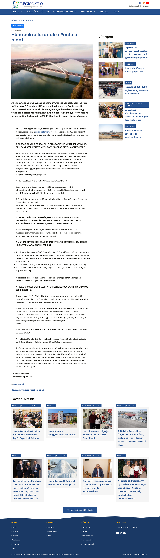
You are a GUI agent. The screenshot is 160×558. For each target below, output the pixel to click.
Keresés (104, 11)
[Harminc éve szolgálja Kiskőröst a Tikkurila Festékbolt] (97, 419)
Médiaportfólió (88, 540)
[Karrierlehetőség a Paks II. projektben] (111, 70)
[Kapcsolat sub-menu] (95, 12)
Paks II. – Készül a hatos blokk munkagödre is (134, 134)
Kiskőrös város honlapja (126, 527)
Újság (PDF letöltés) (38, 11)
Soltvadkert (51, 531)
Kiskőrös (50, 527)
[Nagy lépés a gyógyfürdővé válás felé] (62, 419)
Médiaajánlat (87, 536)
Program (15, 544)
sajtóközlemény (42, 132)
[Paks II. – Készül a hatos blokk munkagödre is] (111, 132)
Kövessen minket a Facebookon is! (27, 390)
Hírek (16, 11)
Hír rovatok (17, 20)
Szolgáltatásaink (63, 11)
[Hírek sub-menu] (22, 12)
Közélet (30, 20)
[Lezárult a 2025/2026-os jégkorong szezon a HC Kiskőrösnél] (111, 90)
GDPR (77, 554)
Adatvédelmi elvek (140, 554)
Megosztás (18, 26)
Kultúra (14, 531)
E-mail (115, 11)
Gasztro (138, 104)
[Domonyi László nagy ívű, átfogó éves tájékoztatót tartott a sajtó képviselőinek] (97, 468)
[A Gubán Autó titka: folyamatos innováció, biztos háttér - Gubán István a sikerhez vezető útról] (132, 418)
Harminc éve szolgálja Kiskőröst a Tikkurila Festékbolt (96, 435)
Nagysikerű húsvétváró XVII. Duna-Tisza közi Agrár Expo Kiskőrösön (26, 434)
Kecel (49, 536)
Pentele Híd (19, 384)
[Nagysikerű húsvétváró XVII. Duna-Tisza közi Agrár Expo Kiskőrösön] (111, 110)
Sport (128, 83)
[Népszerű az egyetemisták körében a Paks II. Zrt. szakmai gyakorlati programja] (111, 50)
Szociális (130, 406)
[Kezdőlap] (27, 4)
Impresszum (126, 554)
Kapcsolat (86, 11)
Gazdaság (130, 43)
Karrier (84, 531)
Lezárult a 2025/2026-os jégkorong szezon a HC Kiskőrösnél (136, 90)
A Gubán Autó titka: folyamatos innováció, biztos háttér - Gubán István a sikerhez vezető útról (132, 438)
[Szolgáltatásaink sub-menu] (76, 12)
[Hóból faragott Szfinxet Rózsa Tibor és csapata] (62, 468)
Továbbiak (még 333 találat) (80, 510)
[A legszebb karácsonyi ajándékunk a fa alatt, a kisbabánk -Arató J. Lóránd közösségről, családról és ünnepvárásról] (132, 468)
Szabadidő (61, 456)
